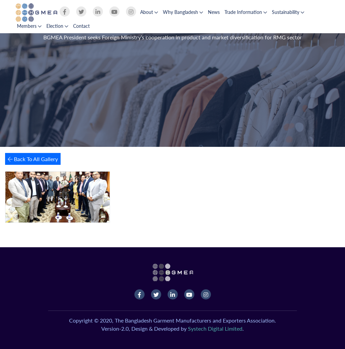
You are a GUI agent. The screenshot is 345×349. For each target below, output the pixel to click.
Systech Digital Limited (215, 328)
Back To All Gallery (33, 159)
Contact (81, 26)
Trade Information (245, 12)
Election (57, 26)
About (149, 12)
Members (29, 26)
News (214, 12)
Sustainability (288, 12)
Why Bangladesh (183, 12)
